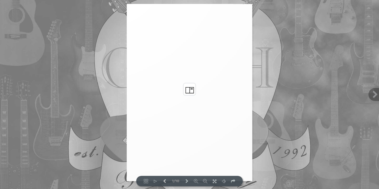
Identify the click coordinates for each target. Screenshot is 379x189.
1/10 (175, 181)
